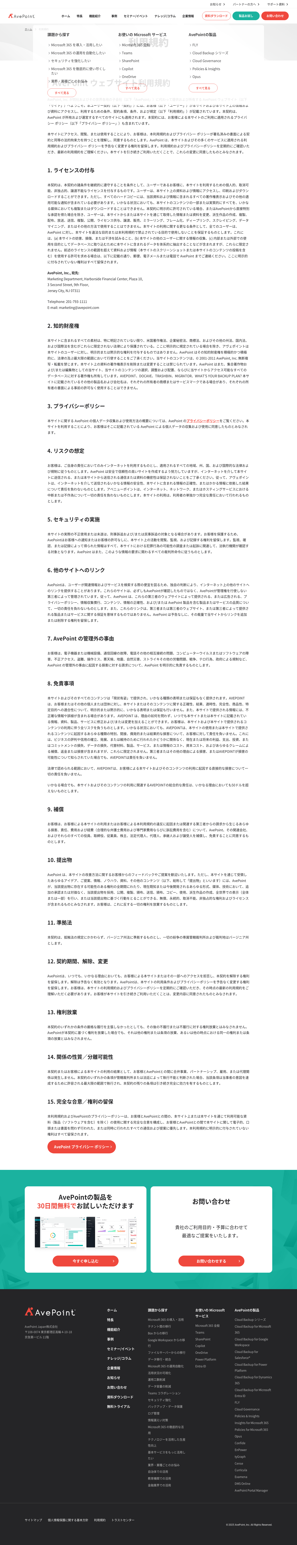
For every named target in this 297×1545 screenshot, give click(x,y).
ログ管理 (153, 1413)
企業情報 (188, 16)
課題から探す (158, 1309)
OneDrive (201, 1352)
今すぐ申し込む (86, 1261)
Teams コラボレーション (164, 1393)
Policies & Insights (247, 1416)
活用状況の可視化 (159, 1373)
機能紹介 (95, 16)
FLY (237, 1402)
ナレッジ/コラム (165, 16)
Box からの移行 (158, 1333)
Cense (239, 1463)
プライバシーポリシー (202, 420)
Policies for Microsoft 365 (251, 1429)
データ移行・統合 (159, 1359)
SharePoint (202, 1339)
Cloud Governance (247, 1409)
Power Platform (205, 1359)
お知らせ (216, 4)
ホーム (65, 16)
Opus (238, 1436)
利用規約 (100, 1520)
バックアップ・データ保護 (165, 1406)
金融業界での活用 (159, 1485)
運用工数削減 (156, 1379)
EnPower (241, 1450)
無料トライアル (118, 1406)
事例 (114, 16)
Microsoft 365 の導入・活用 (166, 1319)
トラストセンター (122, 1520)
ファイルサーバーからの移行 (166, 1352)
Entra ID (200, 1366)
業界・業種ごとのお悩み (164, 1465)
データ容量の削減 (159, 1386)
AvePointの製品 (247, 1309)
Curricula (241, 1470)
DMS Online (242, 1483)
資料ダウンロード (216, 16)
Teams (199, 1332)
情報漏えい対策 (158, 1420)
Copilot (200, 1346)
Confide (240, 1443)
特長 (79, 16)
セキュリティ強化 (159, 1400)
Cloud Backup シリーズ (250, 1319)
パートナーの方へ (244, 4)
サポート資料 (276, 4)
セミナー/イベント (136, 16)
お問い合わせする (211, 1261)
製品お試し (246, 16)
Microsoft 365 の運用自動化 (166, 1366)
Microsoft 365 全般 (207, 1325)
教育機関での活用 (159, 1478)
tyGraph (240, 1456)
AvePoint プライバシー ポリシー (81, 1146)
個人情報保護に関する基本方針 (68, 1520)
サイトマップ (33, 1520)
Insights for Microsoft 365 (252, 1423)
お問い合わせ (275, 16)
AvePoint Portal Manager (251, 1490)
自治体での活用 (158, 1471)
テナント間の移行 (159, 1326)
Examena (241, 1477)
